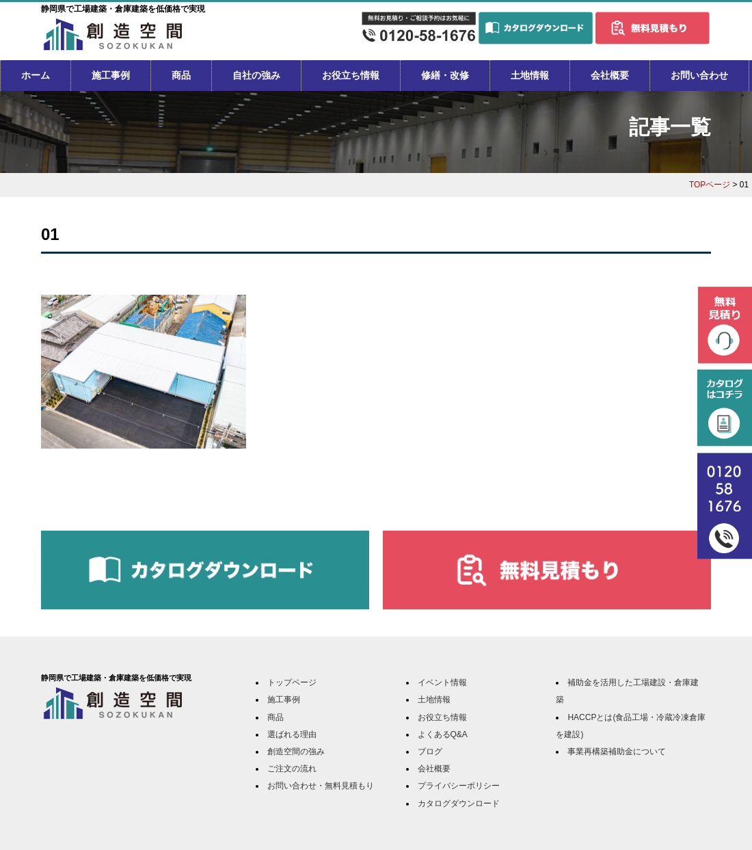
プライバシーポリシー (459, 786)
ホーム (35, 75)
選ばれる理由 (292, 734)
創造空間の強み (296, 751)
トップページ (292, 682)
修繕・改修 (445, 75)
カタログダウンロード (459, 803)
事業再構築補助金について (616, 751)
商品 (181, 75)
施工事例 (111, 75)
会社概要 (610, 75)
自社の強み (256, 75)
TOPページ (709, 184)
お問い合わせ (699, 75)
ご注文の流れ (292, 768)
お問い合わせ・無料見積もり (320, 786)
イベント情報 (442, 682)
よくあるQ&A (443, 734)
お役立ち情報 (350, 75)
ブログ (430, 751)
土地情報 (530, 75)
